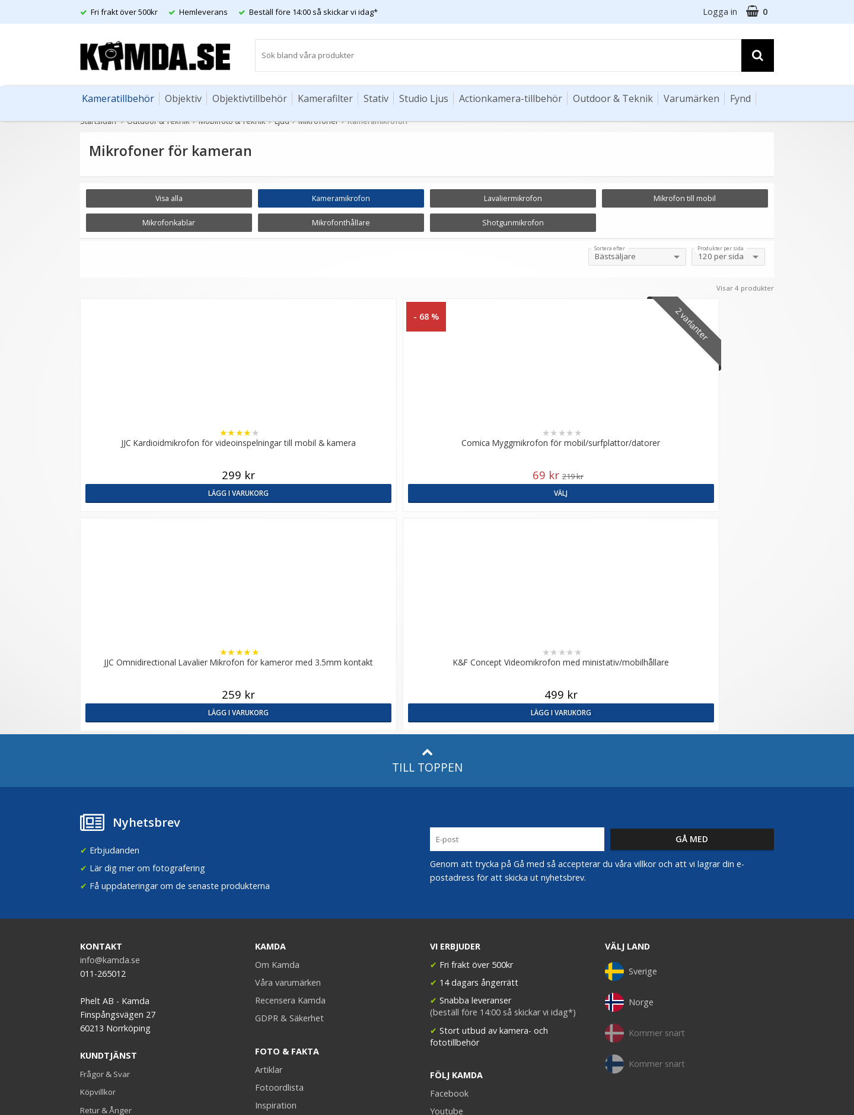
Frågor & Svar (105, 899)
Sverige (631, 796)
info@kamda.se (110, 785)
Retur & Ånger (106, 934)
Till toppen (427, 585)
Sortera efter (609, 248)
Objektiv (183, 98)
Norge (629, 827)
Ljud (282, 121)
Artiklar (268, 894)
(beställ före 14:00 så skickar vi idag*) (503, 837)
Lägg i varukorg (164, 492)
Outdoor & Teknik (613, 98)
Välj (339, 492)
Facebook (449, 918)
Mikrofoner (318, 121)
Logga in (720, 11)
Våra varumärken (288, 807)
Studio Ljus (423, 98)
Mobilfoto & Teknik (232, 121)
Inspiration (276, 930)
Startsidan (98, 121)
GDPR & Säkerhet (289, 843)
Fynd (740, 98)
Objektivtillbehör (249, 98)
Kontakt (94, 952)
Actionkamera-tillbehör (510, 98)
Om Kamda (277, 789)
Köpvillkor (98, 917)
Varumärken (691, 98)
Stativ (376, 98)
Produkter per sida (720, 248)
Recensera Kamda (290, 825)
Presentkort (101, 970)
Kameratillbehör (118, 98)
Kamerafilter (325, 98)
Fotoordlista (279, 912)
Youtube (446, 936)
